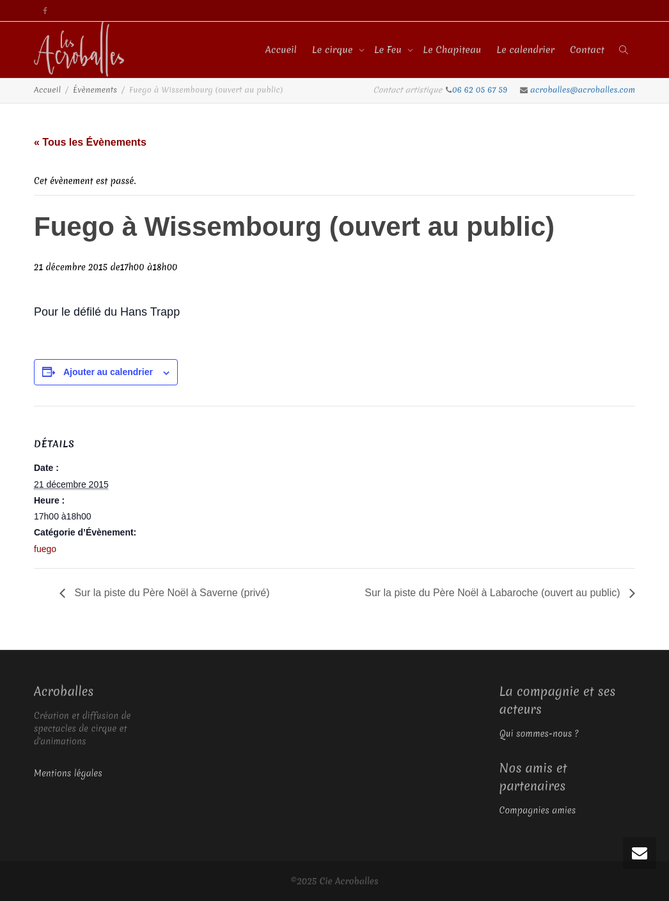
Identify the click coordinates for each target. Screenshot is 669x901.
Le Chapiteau (452, 49)
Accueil (281, 49)
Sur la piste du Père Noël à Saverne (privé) (170, 592)
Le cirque (334, 49)
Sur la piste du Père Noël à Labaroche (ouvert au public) (494, 592)
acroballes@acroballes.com (582, 89)
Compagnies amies (538, 810)
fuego (45, 549)
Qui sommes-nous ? (539, 733)
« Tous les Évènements (90, 142)
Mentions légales (68, 773)
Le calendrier (525, 49)
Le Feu (389, 49)
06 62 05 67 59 (481, 89)
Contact (587, 49)
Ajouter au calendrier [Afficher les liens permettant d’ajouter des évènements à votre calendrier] (108, 372)
